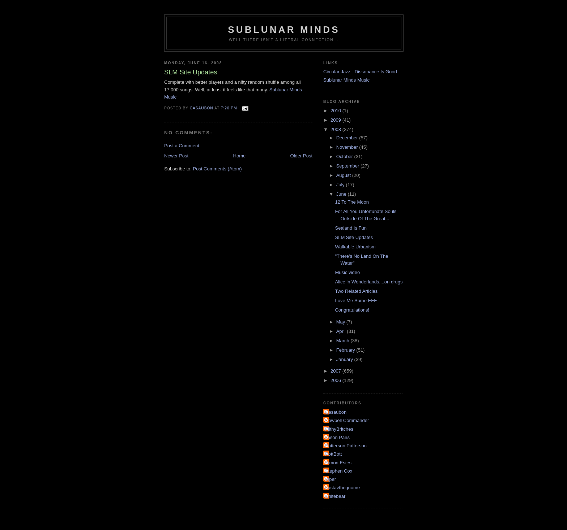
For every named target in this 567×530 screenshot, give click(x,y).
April (341, 331)
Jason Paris (337, 437)
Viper (330, 479)
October (345, 156)
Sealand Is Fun (350, 228)
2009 (336, 120)
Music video (347, 272)
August (344, 175)
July (341, 184)
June (342, 194)
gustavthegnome (342, 487)
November (347, 147)
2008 (336, 129)
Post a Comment (181, 145)
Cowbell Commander (347, 420)
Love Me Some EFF (356, 300)
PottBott (333, 454)
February (346, 350)
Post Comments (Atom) (217, 168)
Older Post (301, 155)
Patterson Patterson (346, 445)
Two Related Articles (356, 291)
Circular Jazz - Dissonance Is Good (360, 71)
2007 (336, 371)
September (348, 166)
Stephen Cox (338, 471)
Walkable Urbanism (355, 246)
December (347, 137)
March (343, 340)
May (341, 322)
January (345, 359)
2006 (336, 380)
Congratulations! (352, 310)
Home (239, 155)
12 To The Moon (351, 202)
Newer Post (176, 155)
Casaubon (335, 412)
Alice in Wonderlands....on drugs (368, 281)
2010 (336, 110)
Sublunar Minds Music (346, 80)
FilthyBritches (339, 429)
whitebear (335, 496)
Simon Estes (338, 462)
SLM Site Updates (354, 237)
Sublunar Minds (284, 29)
